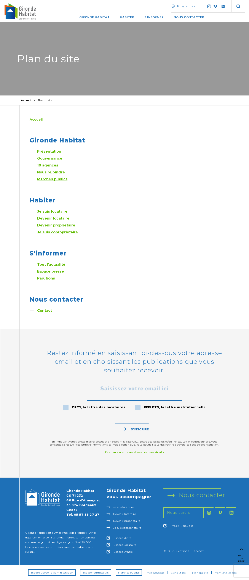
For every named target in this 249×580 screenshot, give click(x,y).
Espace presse (50, 271)
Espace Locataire (121, 545)
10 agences (47, 165)
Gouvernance (49, 158)
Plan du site (200, 572)
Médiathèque (155, 572)
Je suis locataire (52, 211)
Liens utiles (178, 572)
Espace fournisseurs (96, 572)
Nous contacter (189, 17)
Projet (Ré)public (178, 526)
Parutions (46, 278)
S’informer (153, 17)
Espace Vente (119, 538)
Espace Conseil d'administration (52, 572)
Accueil (26, 100)
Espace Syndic (119, 552)
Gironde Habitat (94, 17)
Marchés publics (52, 179)
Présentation (49, 151)
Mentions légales (226, 572)
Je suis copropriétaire (57, 232)
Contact (44, 311)
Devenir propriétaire (56, 225)
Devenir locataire (53, 218)
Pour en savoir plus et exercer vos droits (134, 452)
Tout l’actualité (51, 264)
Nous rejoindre (51, 172)
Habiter (127, 17)
